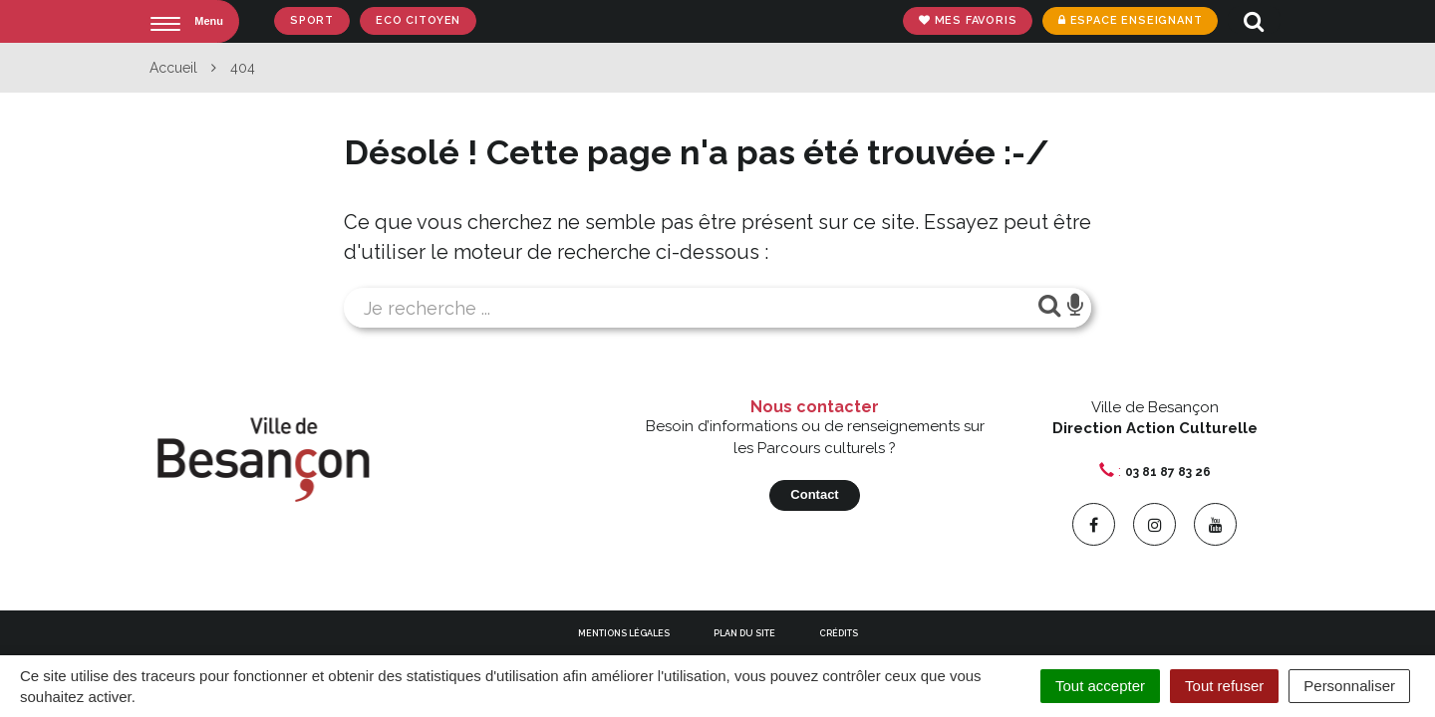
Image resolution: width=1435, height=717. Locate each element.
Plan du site (744, 633)
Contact (814, 494)
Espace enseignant (1129, 20)
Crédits (838, 633)
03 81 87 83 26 (1168, 472)
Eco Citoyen (418, 20)
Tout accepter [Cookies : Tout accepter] (1100, 685)
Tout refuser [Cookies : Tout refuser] (1224, 685)
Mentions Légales (624, 633)
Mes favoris (967, 20)
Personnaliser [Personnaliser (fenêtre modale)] (1349, 685)
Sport (312, 20)
